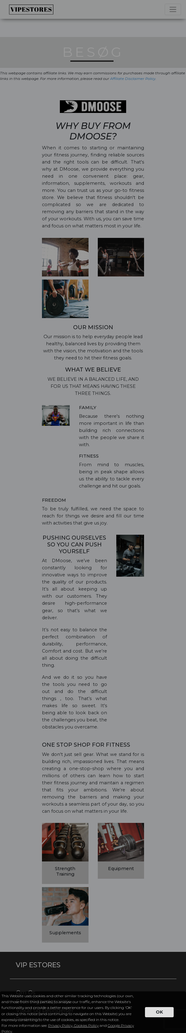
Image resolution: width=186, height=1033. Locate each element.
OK (159, 1012)
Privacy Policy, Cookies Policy (73, 1025)
